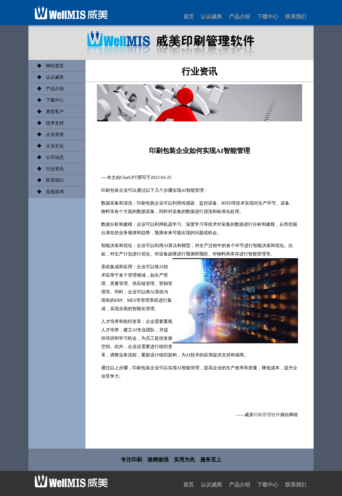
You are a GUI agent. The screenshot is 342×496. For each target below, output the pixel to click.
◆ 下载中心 (48, 100)
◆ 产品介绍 (48, 88)
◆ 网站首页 (48, 65)
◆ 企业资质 (48, 134)
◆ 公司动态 (48, 157)
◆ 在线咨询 (48, 191)
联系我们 (295, 17)
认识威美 (211, 17)
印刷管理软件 (266, 414)
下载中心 (267, 17)
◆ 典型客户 (48, 111)
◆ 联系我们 (48, 180)
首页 (188, 17)
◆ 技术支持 (48, 123)
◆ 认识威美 (48, 77)
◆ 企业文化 (48, 145)
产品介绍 (239, 17)
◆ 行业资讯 (48, 168)
